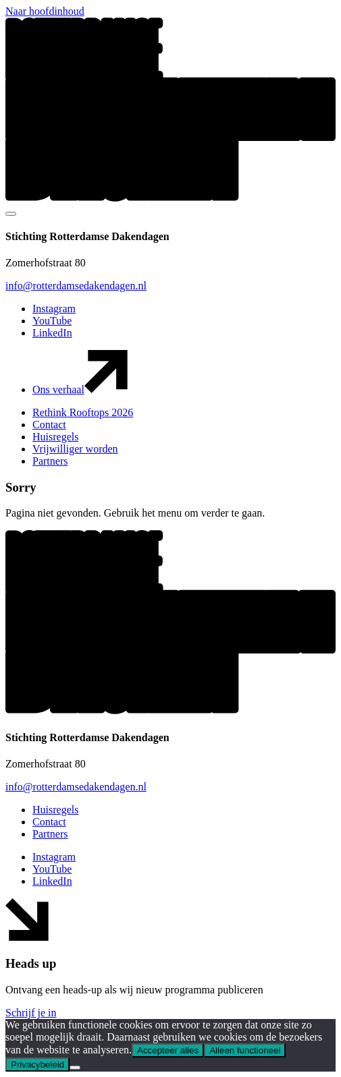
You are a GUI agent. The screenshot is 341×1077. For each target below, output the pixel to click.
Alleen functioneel (244, 1050)
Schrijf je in (31, 1012)
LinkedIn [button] (52, 333)
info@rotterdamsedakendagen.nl (76, 285)
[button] (170, 198)
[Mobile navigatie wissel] (10, 214)
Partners (50, 461)
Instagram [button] (54, 308)
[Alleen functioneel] (75, 1068)
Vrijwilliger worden (75, 449)
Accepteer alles (168, 1050)
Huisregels (55, 436)
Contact (49, 424)
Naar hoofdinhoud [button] (44, 11)
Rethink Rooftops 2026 (82, 412)
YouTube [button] (52, 320)
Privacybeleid (37, 1064)
